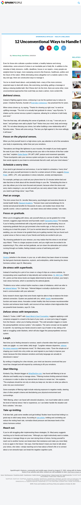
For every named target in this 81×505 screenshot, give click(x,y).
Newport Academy (25, 203)
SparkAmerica (27, 475)
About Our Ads (61, 476)
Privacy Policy (52, 476)
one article (41, 418)
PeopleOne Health (18, 475)
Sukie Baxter (23, 154)
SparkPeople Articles (44, 36)
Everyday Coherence (39, 103)
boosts (48, 298)
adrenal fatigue (11, 288)
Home (2, 475)
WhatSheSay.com (35, 373)
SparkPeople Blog (67, 475)
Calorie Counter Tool (56, 475)
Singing (6, 257)
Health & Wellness (62, 36)
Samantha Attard (51, 221)
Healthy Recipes (36, 475)
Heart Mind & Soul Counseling (37, 316)
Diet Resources (9, 475)
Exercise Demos (46, 475)
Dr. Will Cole (58, 275)
